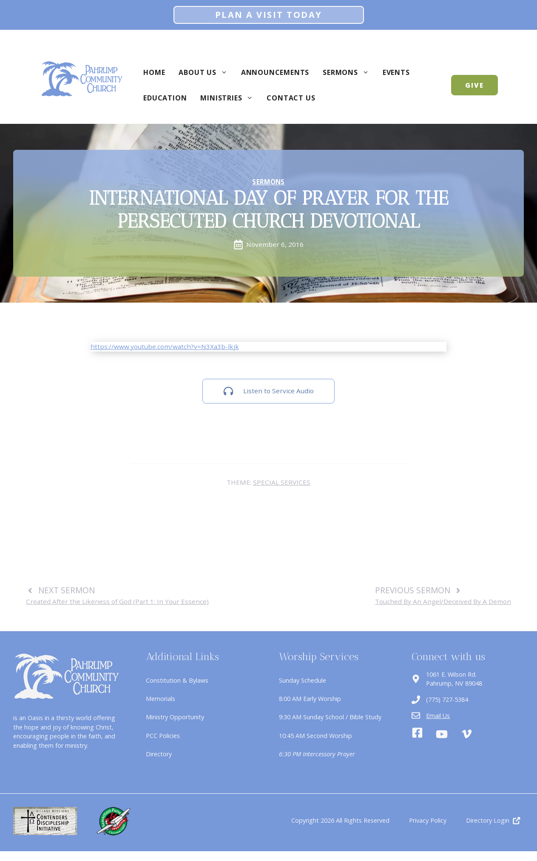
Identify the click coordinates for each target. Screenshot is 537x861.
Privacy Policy (427, 820)
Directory (159, 754)
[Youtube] (442, 734)
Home (154, 72)
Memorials (160, 699)
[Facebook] (417, 734)
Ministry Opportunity (175, 717)
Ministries (230, 98)
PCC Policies (163, 736)
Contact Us (291, 98)
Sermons (349, 72)
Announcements (275, 72)
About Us (206, 72)
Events (396, 72)
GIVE (474, 85)
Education (165, 98)
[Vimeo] (466, 734)
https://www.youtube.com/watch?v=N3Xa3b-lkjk (165, 346)
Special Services (281, 482)
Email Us (438, 716)
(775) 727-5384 (447, 699)
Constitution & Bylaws (177, 680)
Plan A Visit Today (268, 14)
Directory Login (487, 820)
